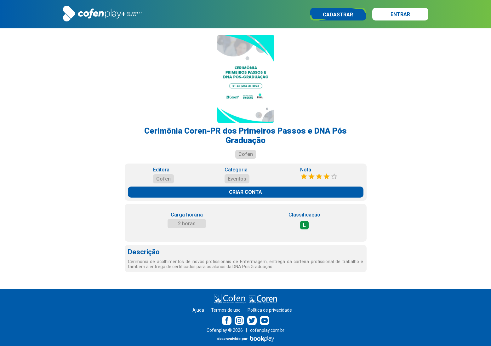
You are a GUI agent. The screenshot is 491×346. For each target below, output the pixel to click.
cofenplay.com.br (267, 330)
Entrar (400, 14)
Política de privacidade (270, 310)
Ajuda (198, 310)
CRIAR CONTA (245, 192)
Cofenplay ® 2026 (225, 330)
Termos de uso (226, 310)
